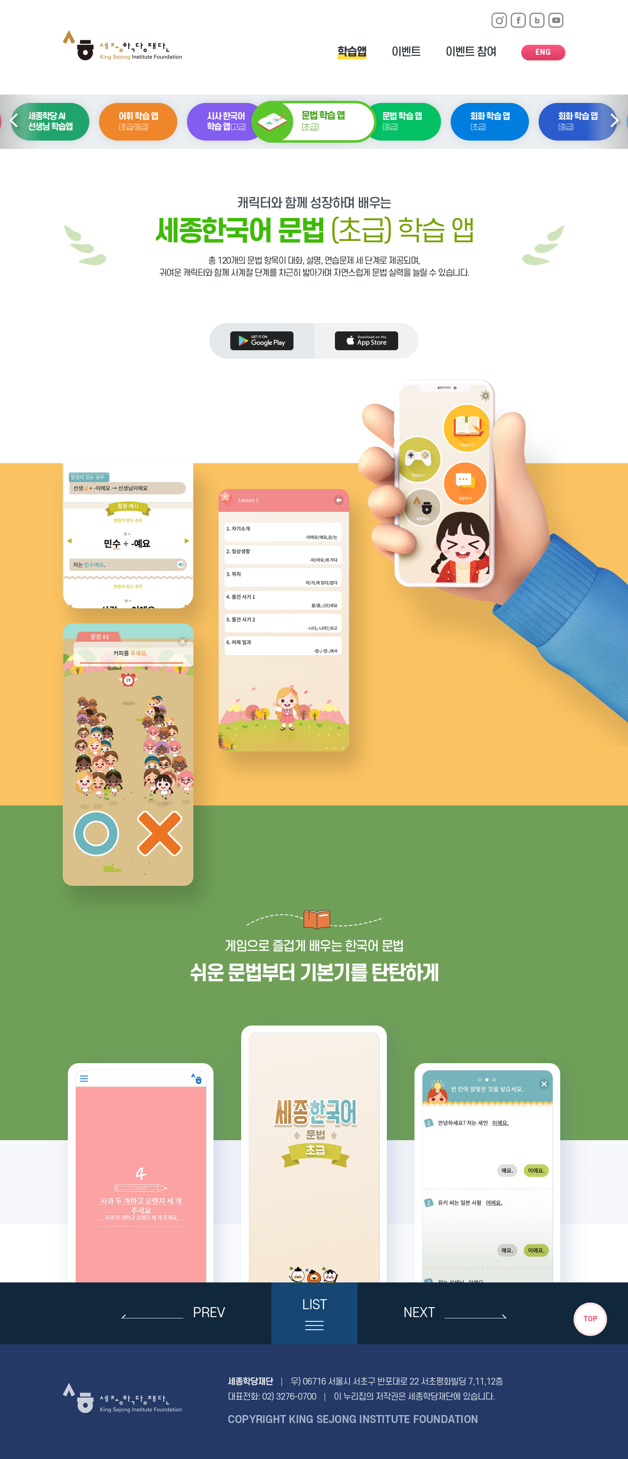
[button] (13, 122)
